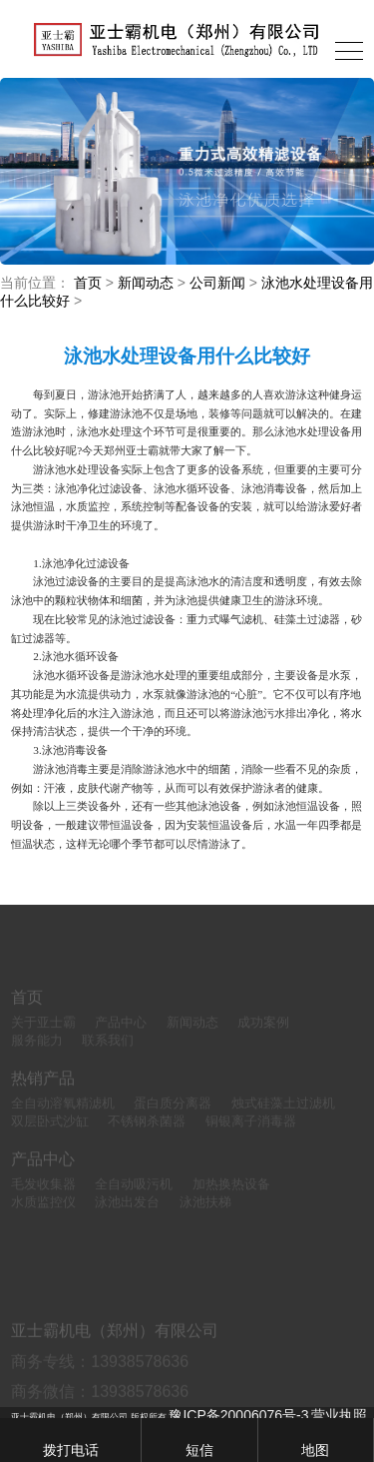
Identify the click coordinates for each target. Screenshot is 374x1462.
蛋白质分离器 (172, 1116)
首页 (88, 283)
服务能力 (37, 1054)
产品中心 (121, 1036)
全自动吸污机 (134, 1198)
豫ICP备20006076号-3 (238, 1415)
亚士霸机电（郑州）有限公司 (114, 1363)
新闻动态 (146, 283)
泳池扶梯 (205, 1215)
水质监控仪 (43, 1215)
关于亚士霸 (43, 1036)
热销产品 (43, 1092)
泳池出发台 (127, 1215)
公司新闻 (217, 283)
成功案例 (263, 1036)
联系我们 (108, 1054)
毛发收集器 (43, 1198)
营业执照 (339, 1415)
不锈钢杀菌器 (147, 1134)
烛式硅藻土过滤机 (283, 1116)
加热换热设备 (231, 1198)
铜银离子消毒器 (250, 1134)
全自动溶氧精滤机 (63, 1116)
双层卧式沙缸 (50, 1134)
